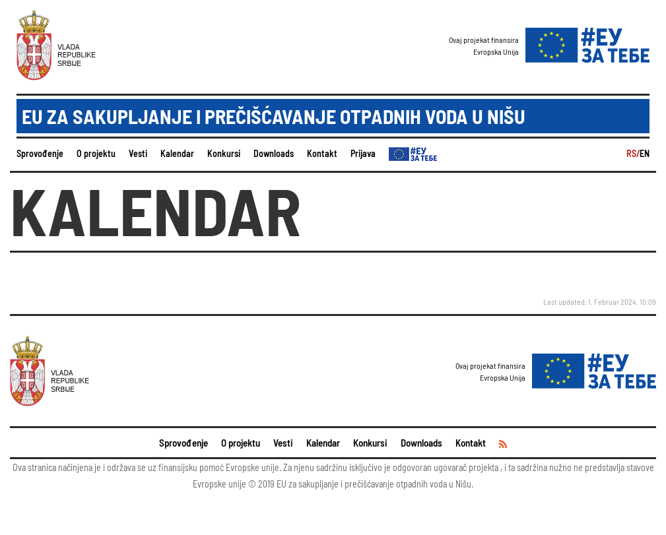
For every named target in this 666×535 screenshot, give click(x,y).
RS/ (633, 153)
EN (644, 153)
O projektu (96, 153)
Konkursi (223, 153)
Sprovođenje (40, 153)
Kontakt (322, 153)
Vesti (138, 153)
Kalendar (177, 153)
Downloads (273, 153)
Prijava (363, 153)
